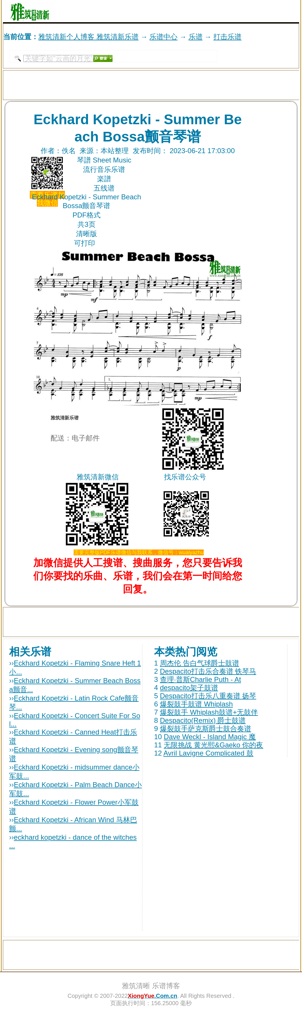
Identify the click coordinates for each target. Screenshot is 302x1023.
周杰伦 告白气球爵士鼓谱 (199, 663)
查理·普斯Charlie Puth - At (200, 679)
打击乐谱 (227, 37)
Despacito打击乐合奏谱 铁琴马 (208, 671)
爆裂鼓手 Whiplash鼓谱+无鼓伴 (209, 712)
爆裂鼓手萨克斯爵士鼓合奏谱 (205, 728)
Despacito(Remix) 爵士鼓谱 (203, 720)
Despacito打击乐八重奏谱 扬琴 (208, 696)
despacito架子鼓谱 (189, 688)
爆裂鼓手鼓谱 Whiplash (196, 704)
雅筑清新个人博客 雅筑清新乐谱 (88, 37)
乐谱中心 (163, 37)
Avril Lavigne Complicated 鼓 (208, 753)
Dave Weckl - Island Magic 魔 (210, 737)
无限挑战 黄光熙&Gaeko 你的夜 (213, 745)
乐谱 (196, 37)
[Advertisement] (230, 11)
